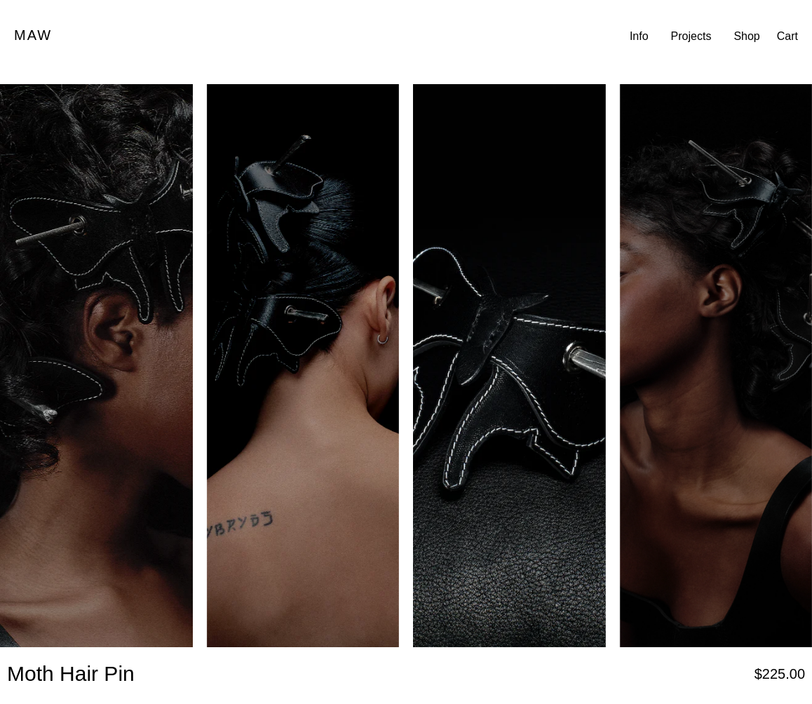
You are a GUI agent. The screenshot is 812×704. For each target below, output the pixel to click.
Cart (787, 36)
